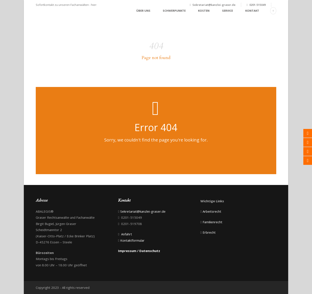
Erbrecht (209, 232)
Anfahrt (126, 234)
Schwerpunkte (174, 11)
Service (227, 11)
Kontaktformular (132, 240)
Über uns (143, 11)
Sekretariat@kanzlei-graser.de (214, 5)
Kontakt (252, 11)
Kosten (204, 11)
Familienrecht (212, 222)
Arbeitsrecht (212, 211)
